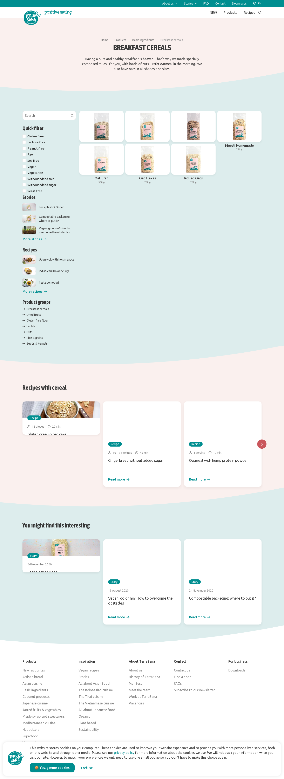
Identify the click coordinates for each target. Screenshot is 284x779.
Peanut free (36, 148)
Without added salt (40, 179)
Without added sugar (41, 185)
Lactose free (36, 142)
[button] (34, 239)
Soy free (33, 160)
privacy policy (124, 752)
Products (120, 40)
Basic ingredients (143, 40)
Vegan (31, 166)
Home (104, 40)
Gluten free (35, 136)
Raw (30, 154)
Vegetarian (35, 172)
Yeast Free (34, 191)
